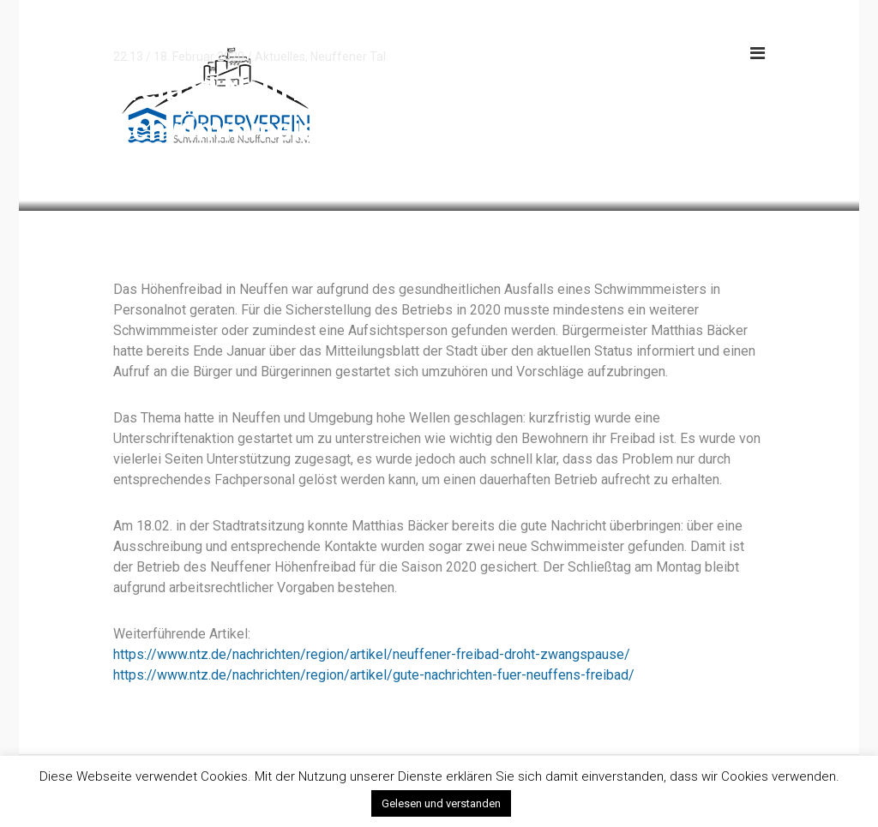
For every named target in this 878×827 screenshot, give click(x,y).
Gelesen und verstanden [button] (441, 803)
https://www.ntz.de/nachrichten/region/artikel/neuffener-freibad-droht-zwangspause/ (371, 654)
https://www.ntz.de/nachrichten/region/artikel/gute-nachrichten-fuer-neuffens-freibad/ (373, 675)
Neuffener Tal (348, 56)
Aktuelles (280, 56)
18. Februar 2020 (198, 56)
